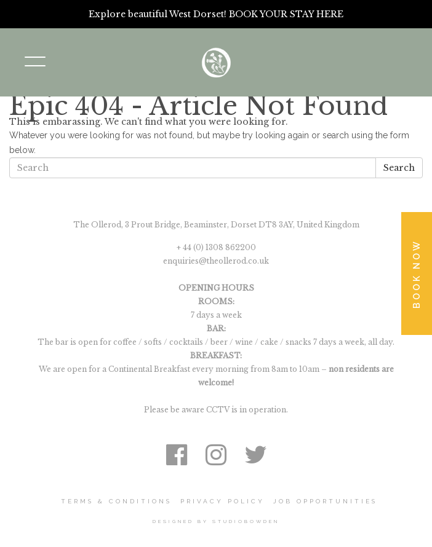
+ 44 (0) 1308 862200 (216, 247)
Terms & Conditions (116, 501)
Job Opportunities (325, 501)
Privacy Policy (222, 501)
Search (399, 167)
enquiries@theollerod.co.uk (216, 261)
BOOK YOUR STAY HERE (286, 14)
